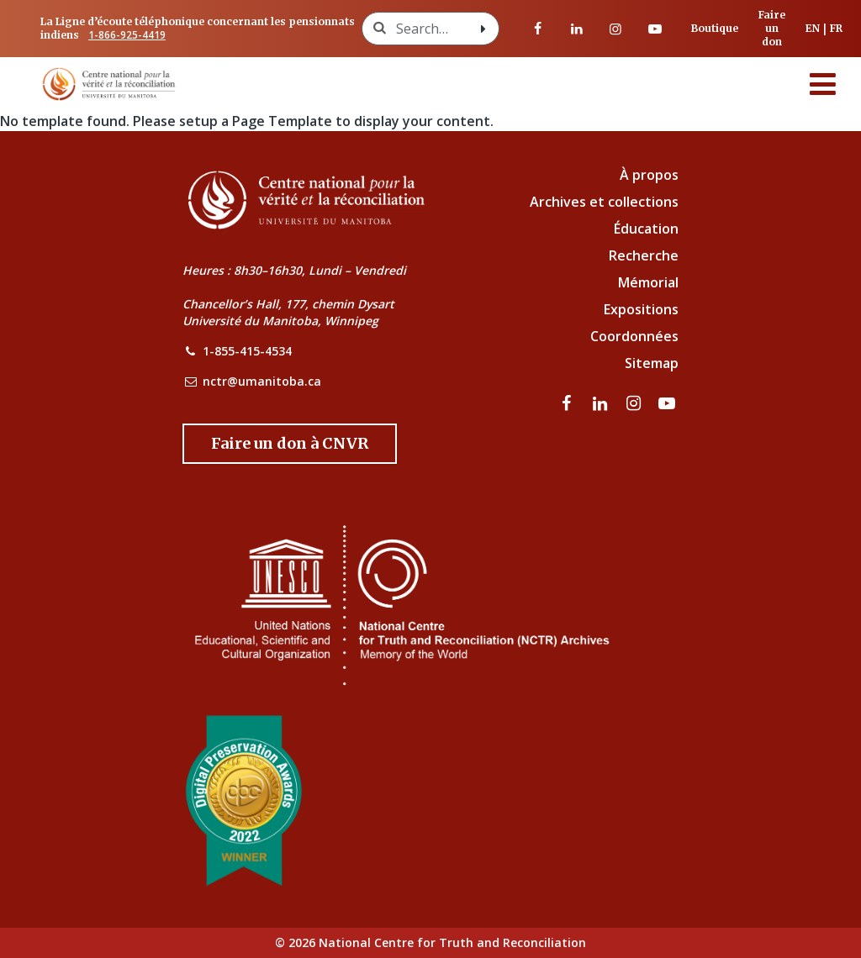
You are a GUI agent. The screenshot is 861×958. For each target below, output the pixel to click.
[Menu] (823, 84)
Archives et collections (604, 201)
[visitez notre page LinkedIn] (577, 28)
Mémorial (648, 282)
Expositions (641, 309)
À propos (649, 175)
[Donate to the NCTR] (289, 444)
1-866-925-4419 (127, 35)
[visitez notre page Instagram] (615, 28)
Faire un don (771, 28)
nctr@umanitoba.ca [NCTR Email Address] (262, 381)
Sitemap (652, 363)
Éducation (646, 228)
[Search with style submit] (483, 28)
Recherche (644, 255)
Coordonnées (634, 336)
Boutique (714, 28)
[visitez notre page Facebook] (538, 28)
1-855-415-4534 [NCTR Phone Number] (247, 351)
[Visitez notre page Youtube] (655, 28)
